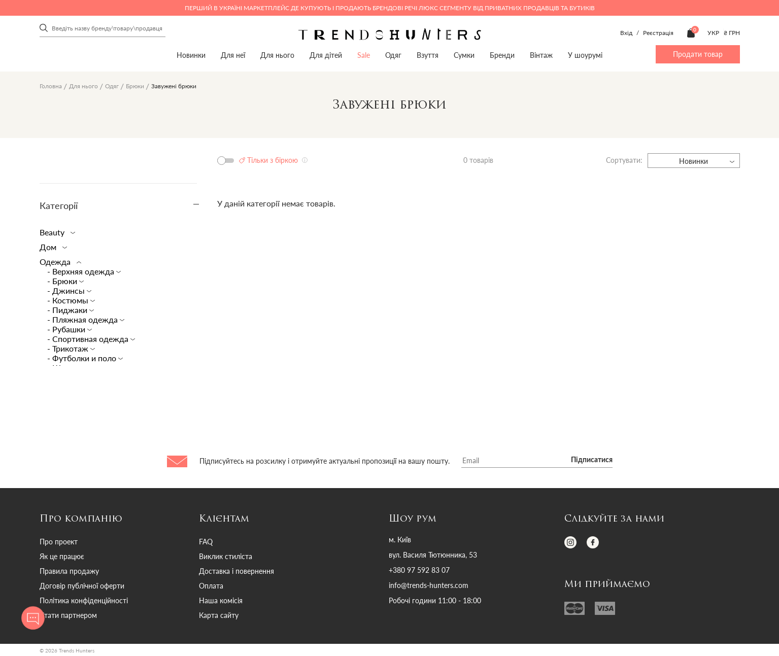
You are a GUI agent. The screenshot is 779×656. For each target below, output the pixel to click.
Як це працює (62, 556)
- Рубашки (67, 329)
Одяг (393, 55)
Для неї (233, 55)
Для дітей (326, 55)
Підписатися (592, 460)
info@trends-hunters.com (428, 585)
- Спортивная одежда (88, 338)
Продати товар (698, 54)
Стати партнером (68, 615)
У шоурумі (585, 55)
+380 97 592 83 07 (419, 570)
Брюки (135, 86)
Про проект (59, 541)
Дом (51, 247)
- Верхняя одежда (81, 271)
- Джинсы (67, 290)
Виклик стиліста (225, 556)
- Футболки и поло (82, 358)
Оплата (211, 585)
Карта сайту (219, 615)
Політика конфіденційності (84, 600)
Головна (51, 86)
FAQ (206, 541)
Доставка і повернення (236, 571)
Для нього (277, 55)
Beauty (55, 232)
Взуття (427, 55)
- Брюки (63, 281)
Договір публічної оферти (82, 585)
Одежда (58, 261)
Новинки (191, 55)
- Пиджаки (68, 310)
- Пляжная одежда (83, 319)
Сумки (464, 55)
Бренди (502, 55)
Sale (363, 55)
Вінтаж (541, 55)
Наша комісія (221, 600)
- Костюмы (68, 300)
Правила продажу (69, 571)
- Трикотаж (68, 348)
